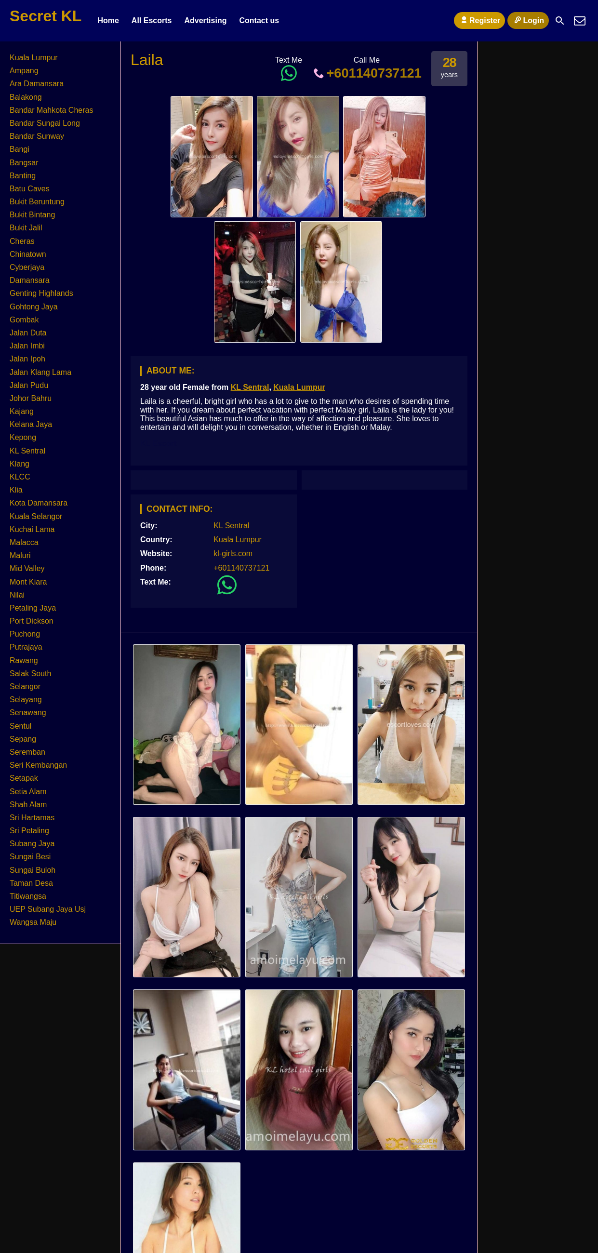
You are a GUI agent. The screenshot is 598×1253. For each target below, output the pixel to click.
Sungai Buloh (32, 870)
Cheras (22, 241)
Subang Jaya (32, 844)
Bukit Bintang (32, 215)
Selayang (26, 699)
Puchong (25, 634)
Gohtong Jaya (34, 307)
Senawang (28, 712)
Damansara (30, 280)
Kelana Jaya (31, 424)
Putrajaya (26, 647)
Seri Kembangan (38, 765)
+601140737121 (367, 73)
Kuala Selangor (36, 516)
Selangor (25, 686)
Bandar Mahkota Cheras (51, 110)
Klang (19, 464)
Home (108, 20)
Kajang (22, 411)
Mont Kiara (28, 582)
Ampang (24, 71)
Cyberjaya (27, 267)
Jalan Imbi (27, 346)
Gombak (24, 320)
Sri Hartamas (32, 817)
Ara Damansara (37, 84)
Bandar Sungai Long (45, 123)
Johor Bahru (31, 398)
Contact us (259, 20)
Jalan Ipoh (27, 359)
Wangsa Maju (33, 922)
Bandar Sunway (37, 136)
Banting (23, 176)
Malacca (24, 542)
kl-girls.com (232, 553)
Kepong (23, 437)
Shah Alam (28, 804)
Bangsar (24, 163)
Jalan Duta (28, 333)
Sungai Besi (30, 857)
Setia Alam (28, 791)
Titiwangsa (28, 896)
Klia (16, 490)
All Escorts (152, 20)
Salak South (30, 673)
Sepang (23, 739)
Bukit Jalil (26, 228)
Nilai (17, 595)
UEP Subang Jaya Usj (48, 909)
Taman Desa (31, 883)
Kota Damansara (38, 503)
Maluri (20, 555)
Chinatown (28, 254)
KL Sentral (250, 387)
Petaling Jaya (33, 608)
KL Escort (158, 444)
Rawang (24, 660)
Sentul (20, 726)
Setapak (24, 778)
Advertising (205, 20)
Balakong (26, 97)
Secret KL (45, 16)
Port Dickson (31, 621)
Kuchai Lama (32, 529)
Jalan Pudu (29, 385)
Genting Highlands (41, 293)
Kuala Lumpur (299, 387)
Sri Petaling (29, 830)
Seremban (27, 752)
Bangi (19, 149)
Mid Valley (27, 568)
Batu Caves (30, 189)
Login (528, 20)
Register (479, 20)
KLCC (20, 477)
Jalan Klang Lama (40, 372)
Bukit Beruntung (37, 202)
